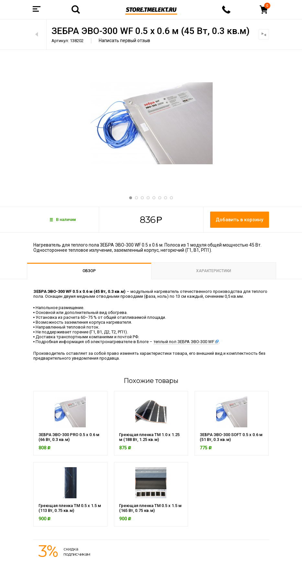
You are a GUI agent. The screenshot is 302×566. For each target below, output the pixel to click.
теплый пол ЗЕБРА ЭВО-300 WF (183, 342)
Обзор (89, 271)
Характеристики (213, 271)
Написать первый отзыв (124, 40)
